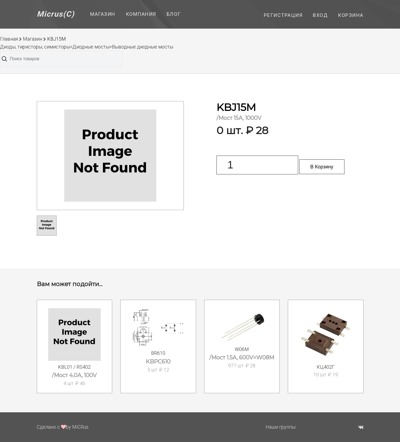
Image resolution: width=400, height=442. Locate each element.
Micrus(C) (56, 14)
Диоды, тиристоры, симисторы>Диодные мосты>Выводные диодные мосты (86, 47)
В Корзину (322, 166)
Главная (9, 39)
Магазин (102, 14)
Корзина (351, 15)
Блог (174, 14)
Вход (320, 15)
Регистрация (283, 15)
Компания (141, 14)
